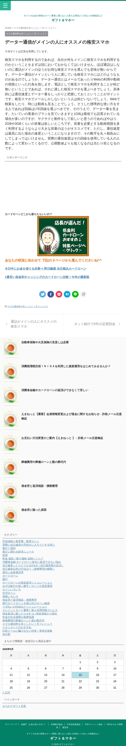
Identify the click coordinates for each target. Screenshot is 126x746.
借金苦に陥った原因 (34, 507)
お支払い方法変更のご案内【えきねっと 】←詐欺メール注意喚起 (64, 436)
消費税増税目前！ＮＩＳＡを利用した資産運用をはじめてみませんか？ (68, 365)
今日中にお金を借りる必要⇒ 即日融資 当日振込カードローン (50, 268)
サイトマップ (11, 722)
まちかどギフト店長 (14, 703)
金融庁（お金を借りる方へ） (34, 722)
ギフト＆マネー (63, 20)
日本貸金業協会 (74, 722)
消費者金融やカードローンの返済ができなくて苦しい (56, 389)
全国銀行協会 (57, 722)
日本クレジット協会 (94, 722)
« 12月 (6, 689)
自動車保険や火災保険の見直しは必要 (46, 342)
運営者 (65, 725)
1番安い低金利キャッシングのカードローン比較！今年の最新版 (52, 277)
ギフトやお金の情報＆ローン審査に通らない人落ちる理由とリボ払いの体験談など (63, 731)
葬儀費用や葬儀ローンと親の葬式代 (45, 460)
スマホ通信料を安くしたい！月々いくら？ (28, 306)
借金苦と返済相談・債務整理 (40, 483)
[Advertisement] (32, 186)
